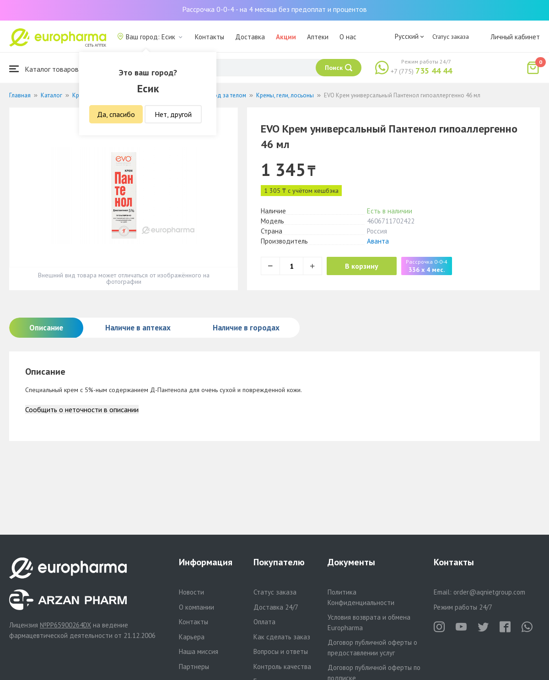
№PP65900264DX (65, 625)
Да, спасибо (116, 114)
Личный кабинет (515, 36)
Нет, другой (173, 114)
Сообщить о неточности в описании (82, 409)
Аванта (378, 241)
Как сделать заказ (281, 636)
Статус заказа (450, 36)
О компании (196, 607)
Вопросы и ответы (280, 651)
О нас (347, 36)
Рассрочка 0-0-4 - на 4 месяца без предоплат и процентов (274, 9)
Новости (191, 592)
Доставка (250, 36)
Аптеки (317, 36)
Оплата (264, 621)
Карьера (192, 636)
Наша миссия (198, 651)
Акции (286, 36)
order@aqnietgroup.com (489, 592)
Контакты (209, 36)
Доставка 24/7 (275, 607)
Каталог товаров (44, 69)
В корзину (361, 266)
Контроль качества (282, 666)
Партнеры (194, 666)
